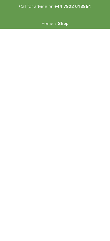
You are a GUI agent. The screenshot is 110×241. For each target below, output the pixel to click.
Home (47, 23)
